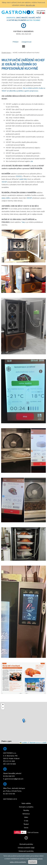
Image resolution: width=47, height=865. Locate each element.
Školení (26, 824)
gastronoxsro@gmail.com (14, 779)
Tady (23, 222)
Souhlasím (32, 862)
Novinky (26, 810)
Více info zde (30, 5)
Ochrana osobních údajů (26, 847)
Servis (26, 827)
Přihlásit (16, 41)
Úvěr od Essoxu (26, 832)
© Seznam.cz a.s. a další (37, 743)
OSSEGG (19, 176)
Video (26, 817)
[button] (23, 721)
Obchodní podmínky (26, 844)
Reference (26, 813)
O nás (26, 820)
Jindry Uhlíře (6, 198)
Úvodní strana (6, 52)
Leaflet (23, 743)
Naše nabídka (26, 803)
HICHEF (4, 182)
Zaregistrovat (26, 41)
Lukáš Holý (23, 179)
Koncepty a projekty (26, 807)
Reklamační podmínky (26, 851)
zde (31, 161)
